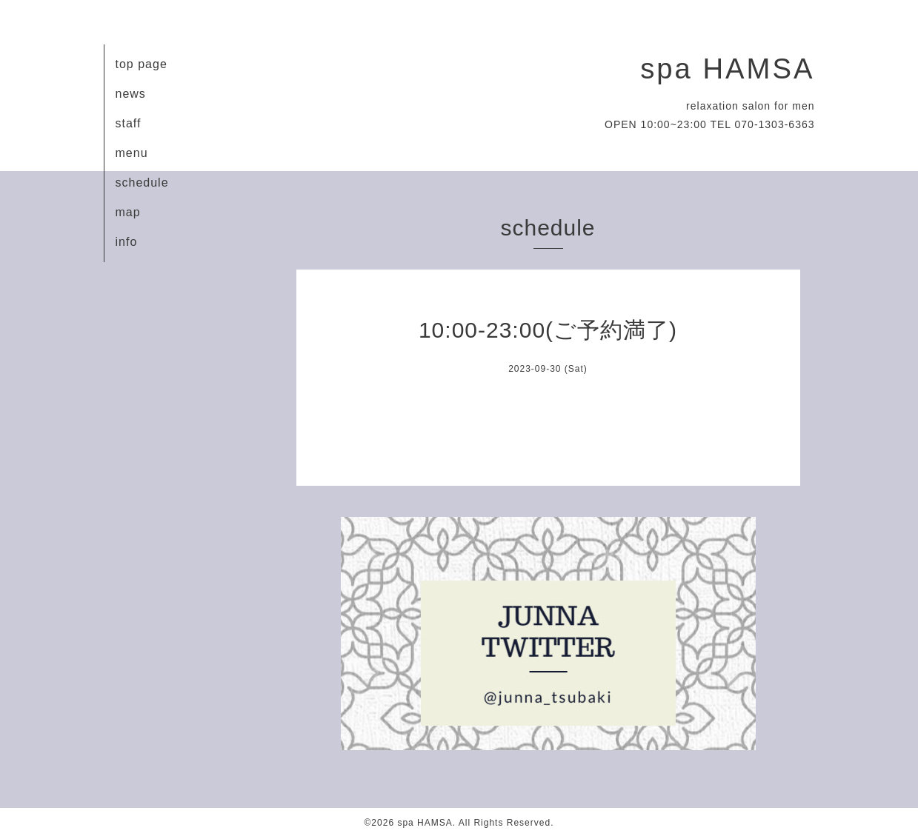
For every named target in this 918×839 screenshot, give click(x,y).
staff (129, 123)
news (131, 93)
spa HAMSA (727, 68)
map (128, 212)
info (127, 241)
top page (141, 64)
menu (132, 153)
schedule (142, 182)
